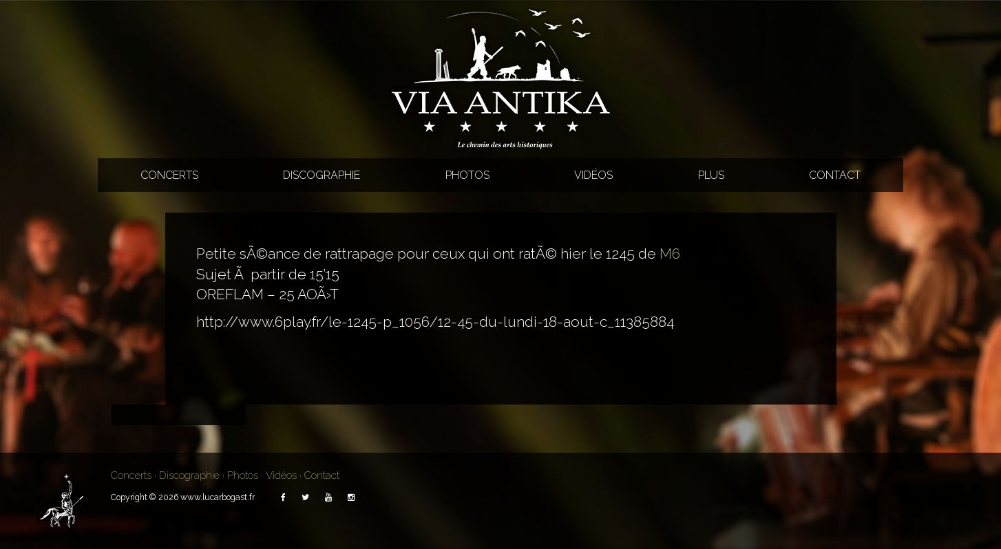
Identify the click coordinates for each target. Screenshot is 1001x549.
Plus (711, 175)
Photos (467, 175)
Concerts (169, 175)
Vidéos (593, 175)
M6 (670, 253)
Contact (835, 175)
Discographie (321, 175)
